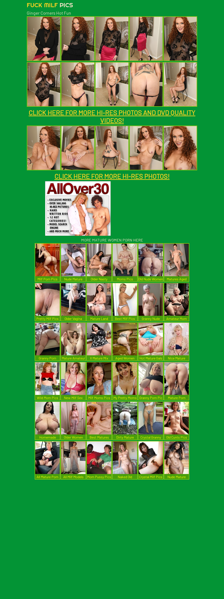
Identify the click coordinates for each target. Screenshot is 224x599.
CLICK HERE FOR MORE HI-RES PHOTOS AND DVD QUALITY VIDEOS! (112, 116)
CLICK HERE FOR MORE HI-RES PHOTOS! (112, 176)
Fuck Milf (50, 5)
